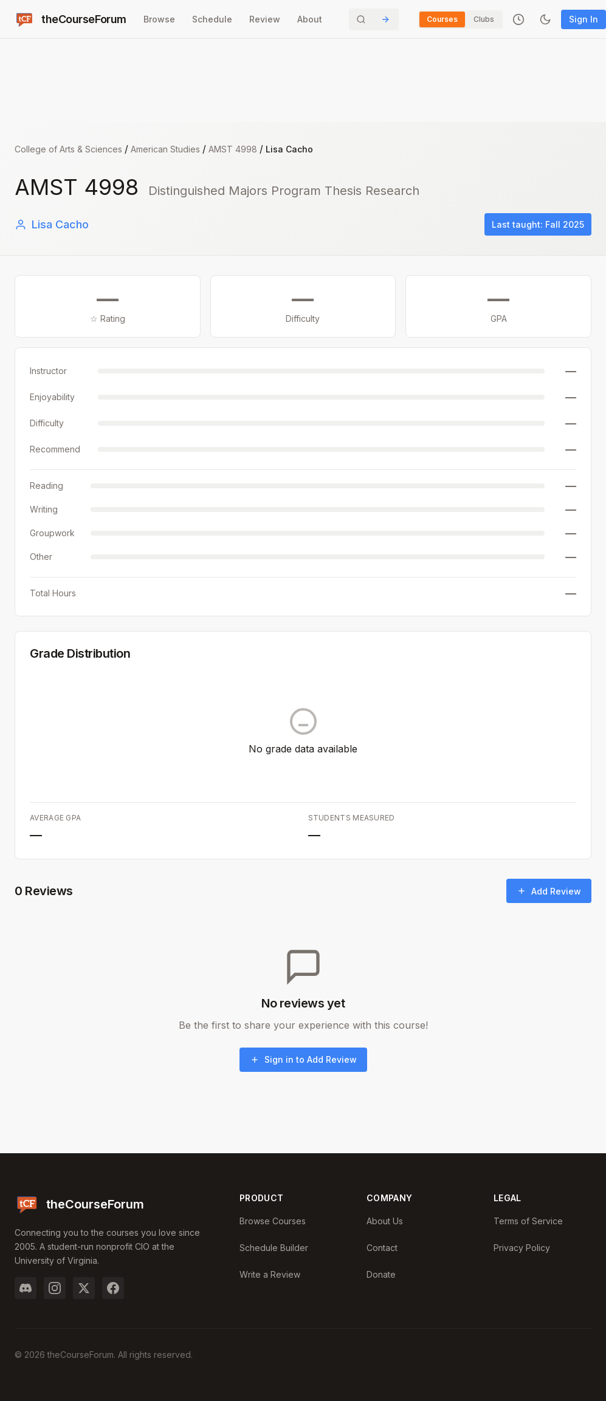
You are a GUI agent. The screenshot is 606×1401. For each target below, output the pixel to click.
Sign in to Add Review (303, 1059)
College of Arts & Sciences (68, 149)
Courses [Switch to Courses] (442, 19)
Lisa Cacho (52, 224)
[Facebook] (113, 1288)
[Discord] (25, 1288)
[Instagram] (55, 1288)
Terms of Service (528, 1221)
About (309, 19)
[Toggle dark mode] (545, 19)
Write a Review (269, 1274)
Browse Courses (272, 1221)
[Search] (374, 19)
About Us (385, 1221)
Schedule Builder (273, 1247)
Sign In (583, 19)
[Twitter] (84, 1288)
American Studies (165, 149)
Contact (382, 1247)
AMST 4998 (232, 149)
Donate (381, 1274)
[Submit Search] (385, 19)
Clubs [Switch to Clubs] (483, 19)
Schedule (212, 19)
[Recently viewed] (518, 19)
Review (264, 19)
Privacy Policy (522, 1247)
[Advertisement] (303, 85)
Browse (159, 19)
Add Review (549, 891)
